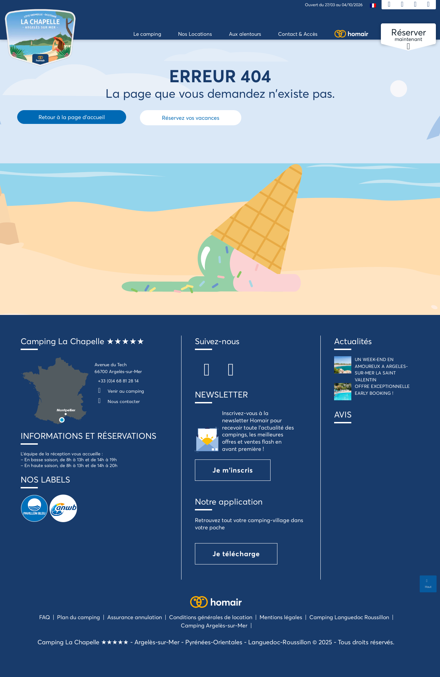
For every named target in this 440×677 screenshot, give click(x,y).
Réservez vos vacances (190, 117)
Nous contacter (117, 401)
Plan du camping (78, 617)
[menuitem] (373, 5)
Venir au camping (119, 391)
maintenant (408, 35)
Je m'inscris (232, 470)
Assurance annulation (134, 617)
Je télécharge (236, 553)
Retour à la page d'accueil (71, 116)
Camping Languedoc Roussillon (349, 617)
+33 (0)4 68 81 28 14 (118, 381)
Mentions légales (281, 617)
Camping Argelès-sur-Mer (214, 625)
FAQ (44, 617)
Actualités (353, 341)
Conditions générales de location (210, 617)
